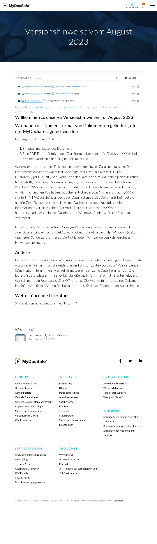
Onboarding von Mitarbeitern (98, 107)
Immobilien (65, 411)
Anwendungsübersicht (115, 383)
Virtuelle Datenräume (26, 397)
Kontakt (63, 464)
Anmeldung (132, 7)
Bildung (63, 388)
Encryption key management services (118, 433)
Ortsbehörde (66, 401)
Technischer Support (114, 392)
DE (143, 7)
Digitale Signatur (24, 388)
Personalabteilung (69, 392)
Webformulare (23, 420)
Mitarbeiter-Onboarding (28, 411)
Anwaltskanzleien (68, 397)
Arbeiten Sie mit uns (70, 459)
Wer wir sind (66, 454)
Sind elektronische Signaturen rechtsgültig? (46, 303)
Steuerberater (66, 415)
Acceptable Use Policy (27, 468)
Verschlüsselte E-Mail (26, 415)
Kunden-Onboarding (26, 383)
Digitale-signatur (44, 107)
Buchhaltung (22, 107)
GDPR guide (21, 473)
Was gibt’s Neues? (113, 397)
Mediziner (64, 406)
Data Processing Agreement (30, 482)
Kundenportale (67, 107)
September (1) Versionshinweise (49, 335)
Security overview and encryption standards (121, 419)
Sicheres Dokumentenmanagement (33, 401)
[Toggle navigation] (152, 5)
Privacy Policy (22, 477)
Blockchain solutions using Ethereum (122, 426)
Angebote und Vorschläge (29, 406)
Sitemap (119, 500)
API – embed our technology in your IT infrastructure (78, 471)
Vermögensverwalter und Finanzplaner (72, 422)
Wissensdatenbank (113, 388)
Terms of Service (24, 464)
